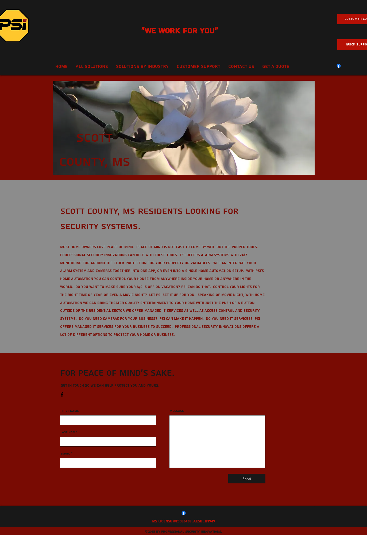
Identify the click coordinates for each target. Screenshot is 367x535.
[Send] (246, 478)
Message (177, 411)
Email (65, 454)
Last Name (68, 432)
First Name (69, 411)
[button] (198, 66)
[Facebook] (338, 65)
